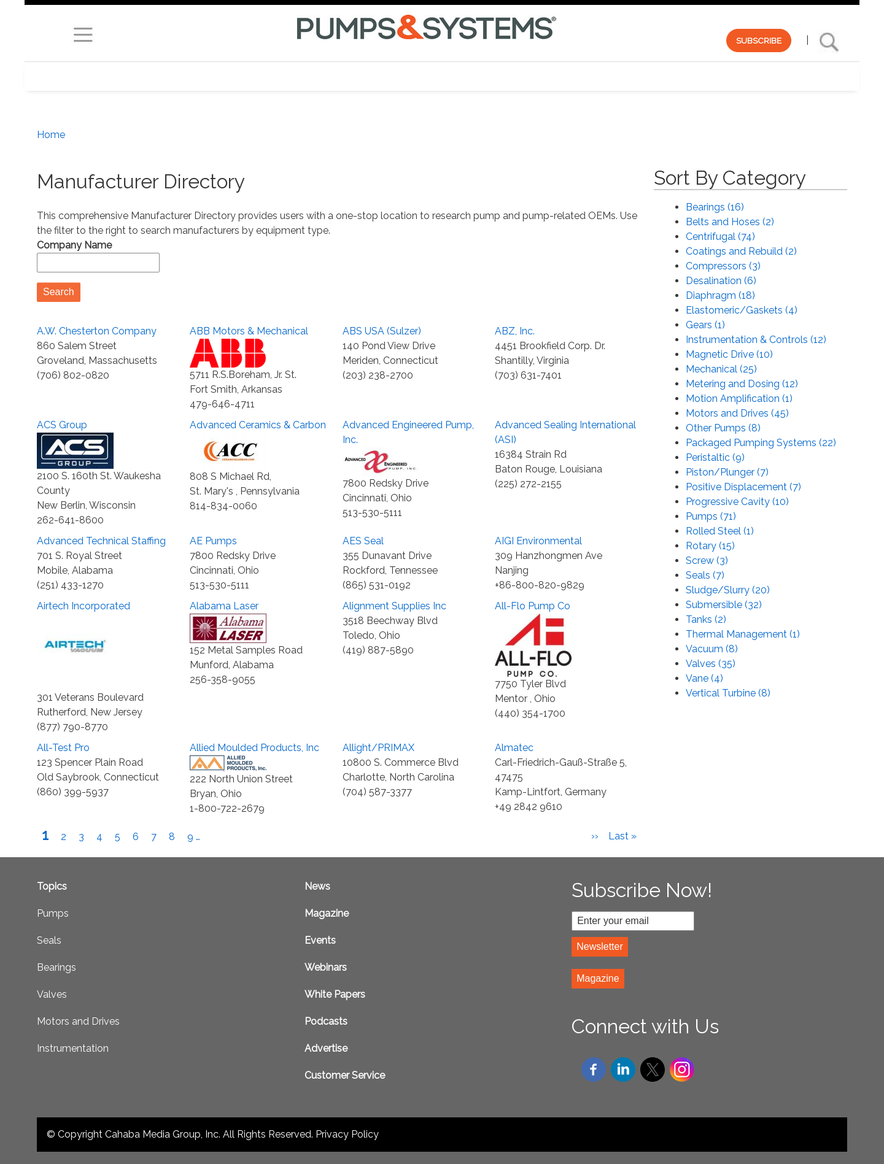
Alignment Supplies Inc (394, 606)
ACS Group (62, 425)
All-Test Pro (63, 748)
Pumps (53, 913)
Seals (49, 940)
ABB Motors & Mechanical (249, 331)
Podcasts (325, 1021)
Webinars (325, 967)
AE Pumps (213, 541)
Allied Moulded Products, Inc (254, 748)
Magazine (326, 913)
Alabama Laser (224, 606)
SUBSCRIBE (758, 40)
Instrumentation (73, 1048)
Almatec (514, 748)
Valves (52, 994)
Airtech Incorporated (83, 606)
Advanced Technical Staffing (101, 541)
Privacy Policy (347, 1134)
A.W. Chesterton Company (97, 331)
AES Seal (363, 541)
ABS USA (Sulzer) (382, 331)
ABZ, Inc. (515, 331)
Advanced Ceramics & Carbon (258, 425)
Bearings (56, 967)
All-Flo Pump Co (532, 606)
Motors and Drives (78, 1021)
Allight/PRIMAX (378, 748)
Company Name (74, 245)
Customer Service (344, 1075)
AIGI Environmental (538, 541)
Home (51, 135)
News (317, 886)
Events (320, 940)
